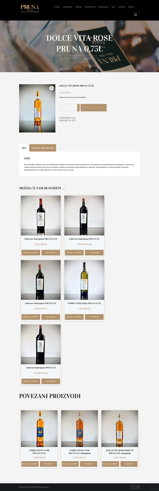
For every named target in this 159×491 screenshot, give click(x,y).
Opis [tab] (24, 147)
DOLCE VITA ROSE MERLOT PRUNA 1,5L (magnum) (119, 452)
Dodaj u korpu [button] (30, 252)
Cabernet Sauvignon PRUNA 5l (41, 367)
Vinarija (78, 7)
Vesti (113, 7)
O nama (57, 7)
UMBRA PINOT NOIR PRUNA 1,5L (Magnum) (79, 452)
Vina (95, 56)
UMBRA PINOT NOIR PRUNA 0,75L (39, 452)
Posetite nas (90, 7)
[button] (51, 88)
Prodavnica (103, 7)
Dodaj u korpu (93, 107)
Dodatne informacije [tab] (43, 147)
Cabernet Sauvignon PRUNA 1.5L (41, 303)
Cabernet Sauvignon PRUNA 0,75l (40, 239)
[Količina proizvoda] (69, 107)
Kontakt (121, 7)
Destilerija (67, 7)
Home (58, 56)
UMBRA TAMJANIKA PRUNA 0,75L (84, 303)
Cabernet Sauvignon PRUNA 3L (84, 239)
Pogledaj (50, 252)
